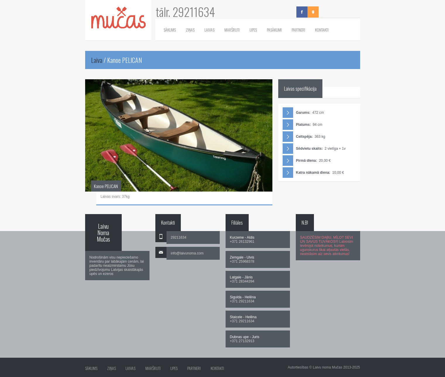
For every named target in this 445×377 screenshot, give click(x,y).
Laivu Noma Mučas (103, 232)
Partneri (298, 30)
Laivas (209, 30)
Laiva (96, 60)
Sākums (170, 30)
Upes (253, 30)
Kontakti (322, 30)
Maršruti (232, 30)
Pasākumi (274, 30)
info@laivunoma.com (187, 253)
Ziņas (190, 30)
